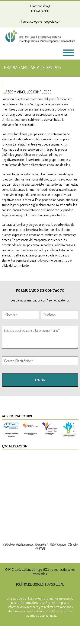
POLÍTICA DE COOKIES (30, 584)
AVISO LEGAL (55, 584)
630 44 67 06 (40, 11)
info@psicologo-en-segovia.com (40, 21)
